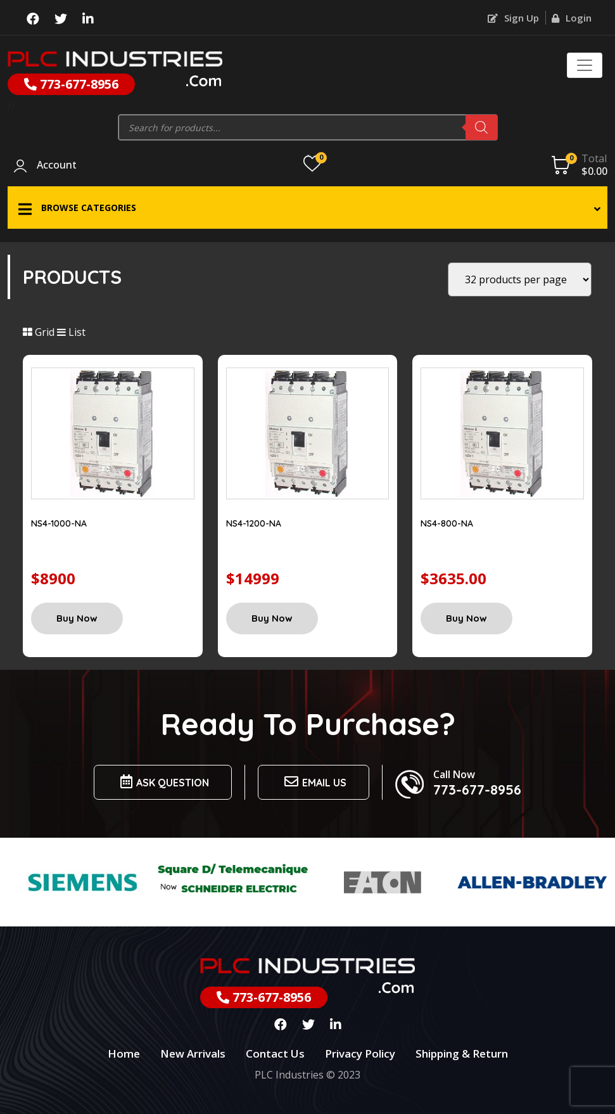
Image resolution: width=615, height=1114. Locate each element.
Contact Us (275, 1053)
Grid (38, 332)
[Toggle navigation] (584, 65)
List (71, 332)
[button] (307, 207)
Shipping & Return (461, 1053)
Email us (313, 781)
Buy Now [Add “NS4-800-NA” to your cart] (466, 618)
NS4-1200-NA (253, 523)
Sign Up (513, 17)
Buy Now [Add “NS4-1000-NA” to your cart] (77, 618)
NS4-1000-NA (59, 523)
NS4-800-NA (447, 523)
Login (572, 17)
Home (124, 1053)
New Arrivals (192, 1053)
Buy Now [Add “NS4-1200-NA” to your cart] (272, 618)
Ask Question (163, 781)
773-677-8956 (71, 84)
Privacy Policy (360, 1053)
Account (57, 165)
